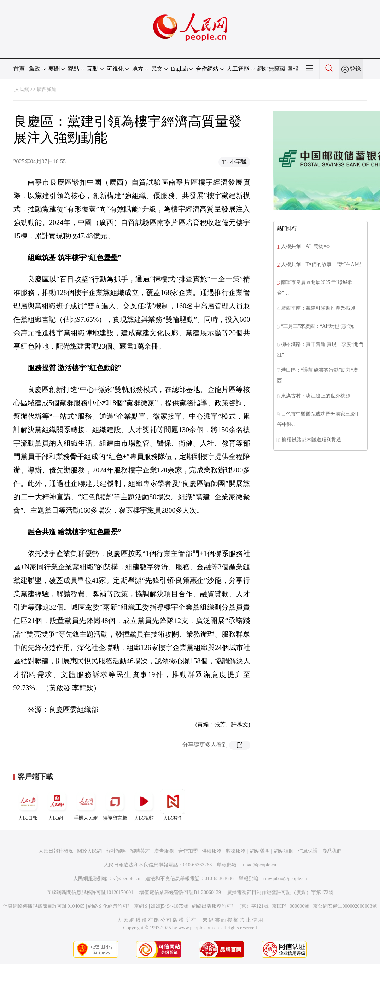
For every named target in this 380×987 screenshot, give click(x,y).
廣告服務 (164, 851)
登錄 (355, 69)
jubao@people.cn (258, 864)
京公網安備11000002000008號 (345, 906)
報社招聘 (116, 851)
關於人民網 (89, 851)
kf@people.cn (127, 878)
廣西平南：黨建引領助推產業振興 (318, 308)
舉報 (292, 69)
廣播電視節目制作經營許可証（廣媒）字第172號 (280, 892)
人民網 (21, 89)
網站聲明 (260, 851)
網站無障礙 (271, 69)
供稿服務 (212, 851)
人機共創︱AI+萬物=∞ (305, 246)
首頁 (19, 69)
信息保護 (308, 851)
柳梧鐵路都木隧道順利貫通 (311, 439)
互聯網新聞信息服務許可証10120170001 (90, 892)
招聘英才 (140, 851)
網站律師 (284, 851)
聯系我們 (331, 851)
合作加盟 (188, 851)
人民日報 (28, 805)
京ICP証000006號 (290, 906)
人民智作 (172, 805)
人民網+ (57, 805)
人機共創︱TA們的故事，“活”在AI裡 (321, 264)
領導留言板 (115, 805)
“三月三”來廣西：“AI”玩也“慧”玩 (317, 326)
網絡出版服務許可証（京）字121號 (230, 906)
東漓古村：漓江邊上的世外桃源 (315, 396)
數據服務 (236, 851)
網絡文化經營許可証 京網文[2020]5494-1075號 (138, 906)
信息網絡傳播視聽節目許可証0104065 (43, 906)
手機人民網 (86, 805)
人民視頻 (143, 805)
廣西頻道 (47, 89)
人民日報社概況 (56, 851)
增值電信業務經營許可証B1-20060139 (180, 892)
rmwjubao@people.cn (285, 878)
